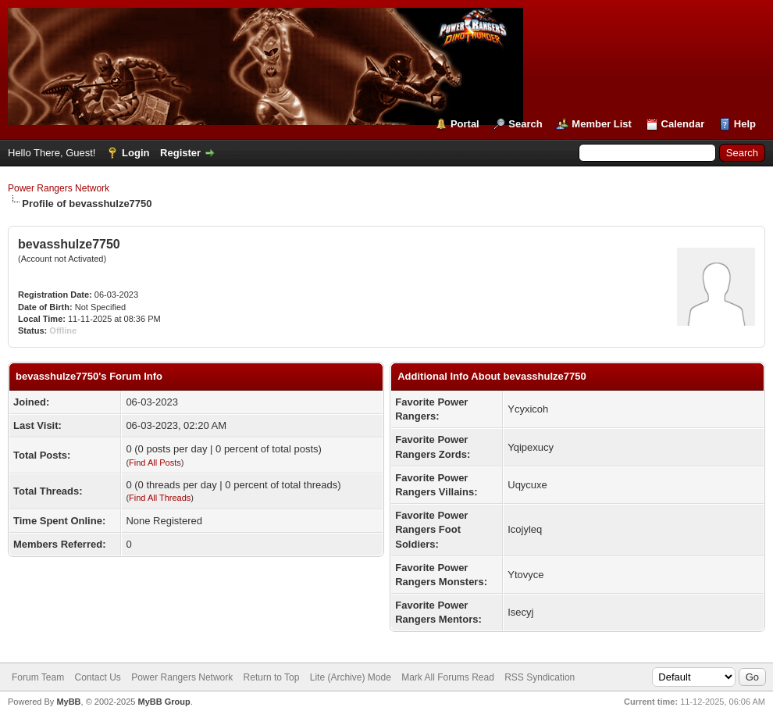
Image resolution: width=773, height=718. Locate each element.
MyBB (68, 701)
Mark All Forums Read (447, 677)
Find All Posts (155, 462)
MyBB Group (163, 701)
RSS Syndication (539, 677)
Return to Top (272, 677)
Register (180, 153)
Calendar (683, 124)
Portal (465, 124)
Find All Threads (160, 497)
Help (745, 124)
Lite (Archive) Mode (350, 677)
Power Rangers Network (58, 188)
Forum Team (38, 677)
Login (135, 153)
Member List (602, 124)
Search (525, 124)
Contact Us (97, 677)
